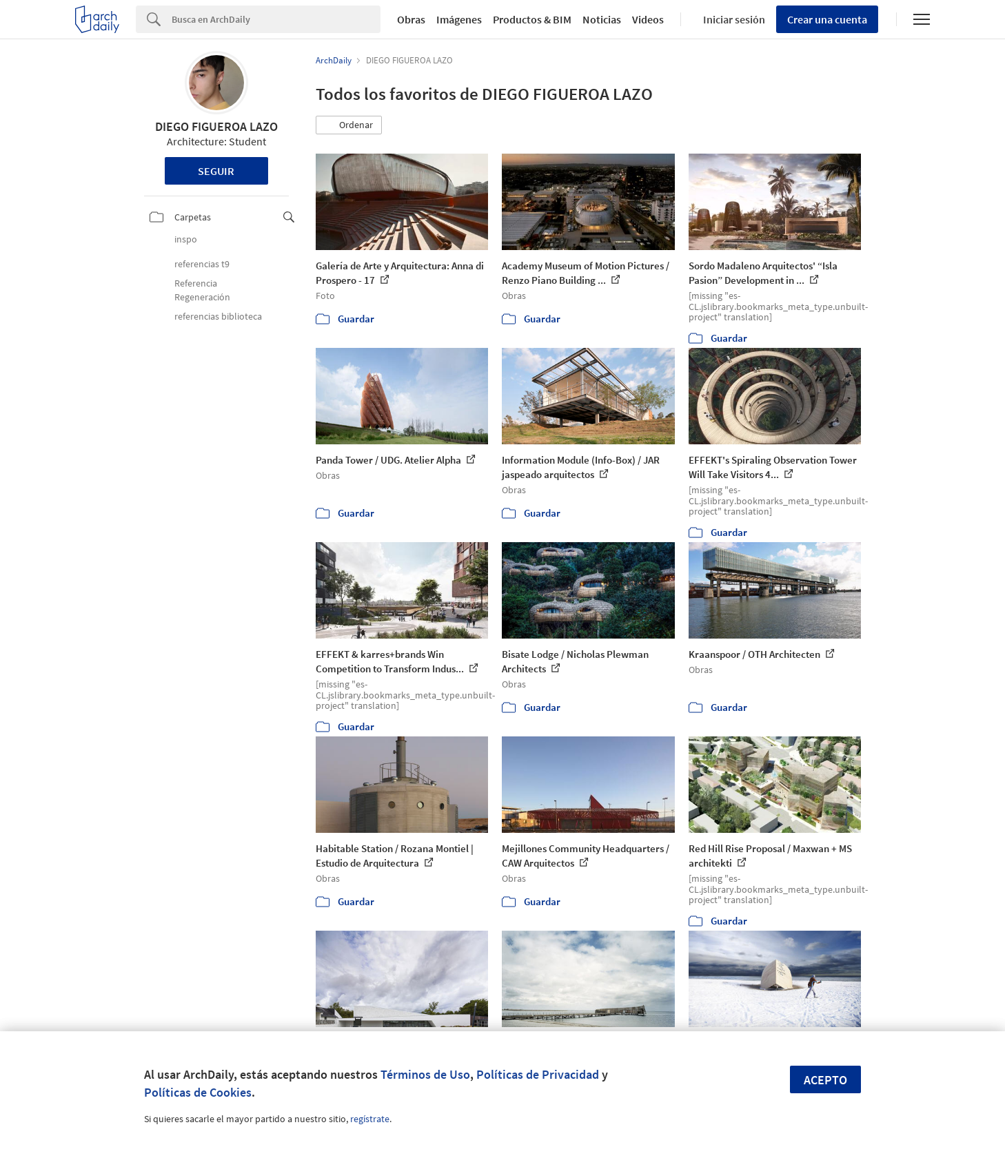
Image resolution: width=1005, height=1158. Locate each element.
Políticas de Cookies (198, 1092)
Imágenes (459, 19)
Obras (411, 19)
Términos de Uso (425, 1074)
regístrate (369, 1119)
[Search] (276, 19)
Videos (648, 19)
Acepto (825, 1080)
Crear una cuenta (827, 19)
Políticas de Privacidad (537, 1074)
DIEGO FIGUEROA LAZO (216, 126)
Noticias (601, 19)
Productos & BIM (532, 19)
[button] (349, 125)
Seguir (216, 171)
